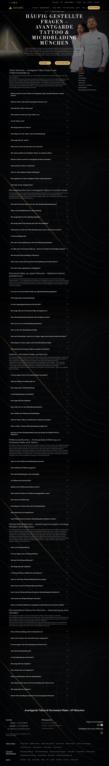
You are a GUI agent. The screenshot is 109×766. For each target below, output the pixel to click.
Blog (84, 2)
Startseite (35, 8)
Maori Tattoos (57, 747)
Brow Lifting (51, 755)
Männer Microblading (41, 752)
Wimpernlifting (82, 87)
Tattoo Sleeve (47, 747)
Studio (52, 760)
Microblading (82, 78)
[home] (16, 7)
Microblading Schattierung (28, 755)
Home (46, 11)
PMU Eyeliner (82, 83)
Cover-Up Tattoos (25, 747)
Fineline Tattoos (70, 743)
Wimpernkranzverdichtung (64, 755)
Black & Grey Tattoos (47, 743)
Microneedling (42, 755)
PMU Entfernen (91, 752)
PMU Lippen (81, 80)
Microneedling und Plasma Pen (87, 90)
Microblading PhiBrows (26, 752)
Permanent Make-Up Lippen (58, 752)
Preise (83, 8)
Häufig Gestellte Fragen (57, 11)
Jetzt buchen (74, 760)
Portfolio (79, 2)
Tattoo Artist (35, 760)
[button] (69, 2)
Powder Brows (81, 752)
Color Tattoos (60, 743)
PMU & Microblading (68, 8)
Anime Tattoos (37, 747)
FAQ (61, 2)
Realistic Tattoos (35, 743)
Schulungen (55, 2)
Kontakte (96, 2)
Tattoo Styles (24, 743)
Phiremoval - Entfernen (85, 85)
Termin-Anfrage (94, 8)
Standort (90, 2)
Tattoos (78, 8)
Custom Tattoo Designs (84, 743)
